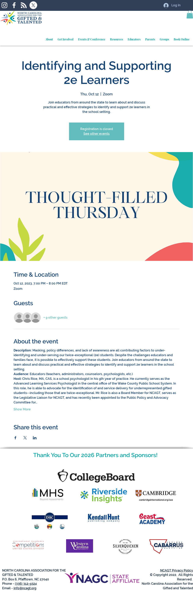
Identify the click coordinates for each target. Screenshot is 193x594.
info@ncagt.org (25, 588)
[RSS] (24, 5)
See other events (96, 134)
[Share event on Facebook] (15, 437)
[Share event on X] (25, 437)
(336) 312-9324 (26, 584)
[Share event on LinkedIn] (35, 437)
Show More (22, 409)
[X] (33, 5)
